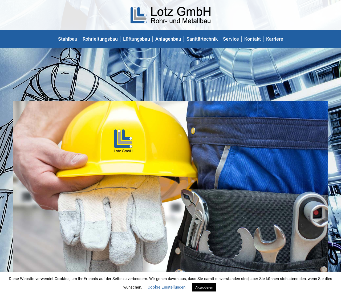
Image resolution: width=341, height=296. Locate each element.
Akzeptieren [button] (204, 287)
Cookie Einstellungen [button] (166, 287)
